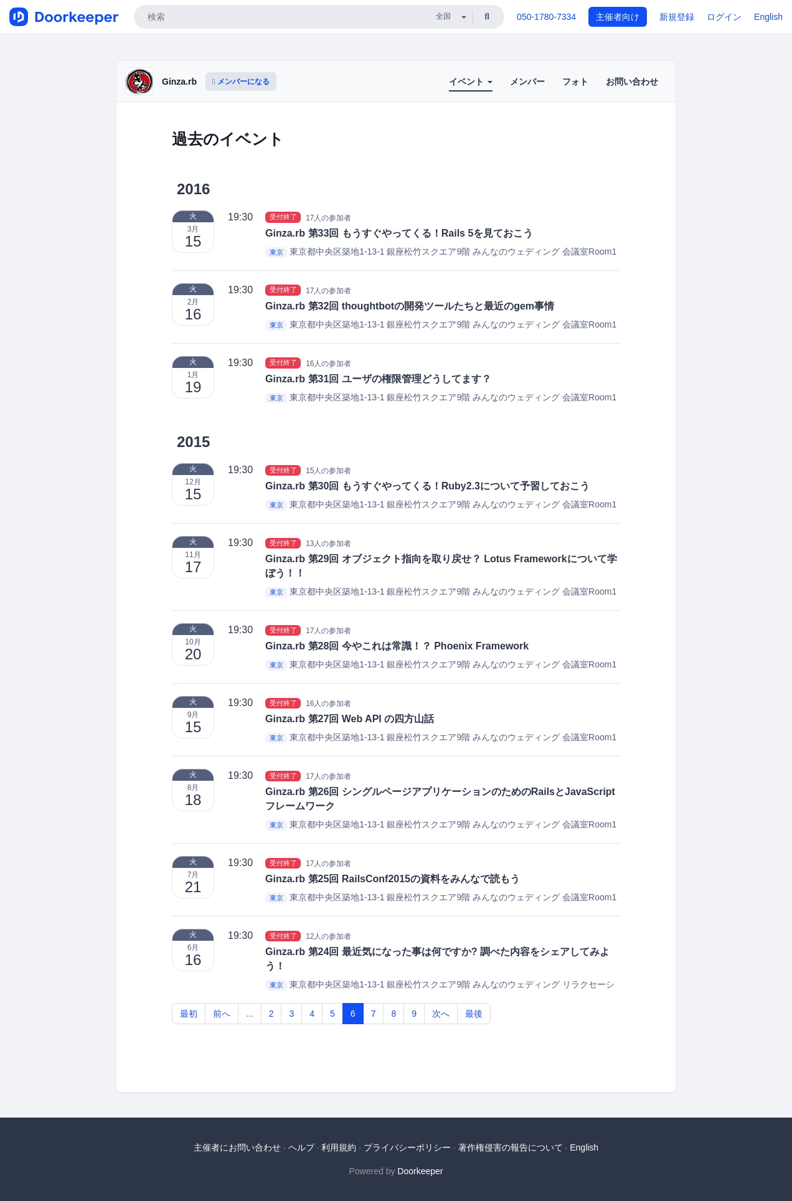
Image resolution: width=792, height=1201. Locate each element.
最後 (474, 1014)
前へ (221, 1014)
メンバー (527, 82)
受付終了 (283, 217)
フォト (575, 82)
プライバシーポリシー (407, 1147)
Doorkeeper (420, 1171)
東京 (276, 252)
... (249, 1014)
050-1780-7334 (546, 17)
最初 (188, 1014)
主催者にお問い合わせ (237, 1147)
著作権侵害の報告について (510, 1147)
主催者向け (617, 17)
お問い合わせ (632, 82)
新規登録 (676, 17)
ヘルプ (301, 1147)
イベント (471, 82)
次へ (441, 1014)
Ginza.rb (179, 82)
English (768, 17)
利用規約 (338, 1147)
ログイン (724, 17)
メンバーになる (241, 81)
